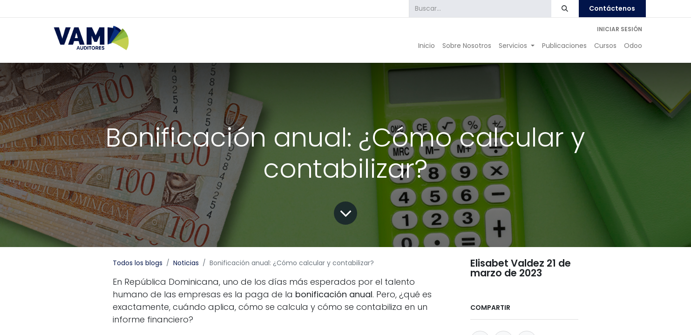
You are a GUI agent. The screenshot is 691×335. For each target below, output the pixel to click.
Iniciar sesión (619, 29)
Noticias (186, 263)
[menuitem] (426, 45)
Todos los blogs (138, 263)
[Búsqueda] (565, 8)
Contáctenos (612, 8)
